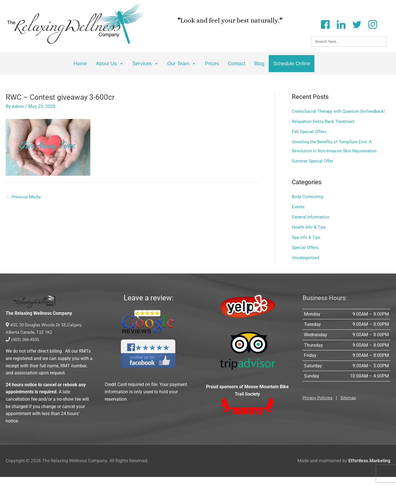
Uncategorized (306, 266)
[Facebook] (325, 23)
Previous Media (24, 197)
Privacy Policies (318, 406)
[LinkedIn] (341, 23)
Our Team (181, 63)
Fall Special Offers (310, 140)
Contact (236, 63)
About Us (110, 63)
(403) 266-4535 (24, 348)
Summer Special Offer (314, 170)
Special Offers (306, 256)
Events (298, 215)
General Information (312, 226)
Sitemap (350, 406)
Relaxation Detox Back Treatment (325, 130)
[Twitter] (357, 23)
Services (145, 63)
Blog (259, 63)
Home (80, 63)
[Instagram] (373, 23)
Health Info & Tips (310, 236)
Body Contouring (308, 205)
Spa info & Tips (307, 246)
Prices (212, 63)
